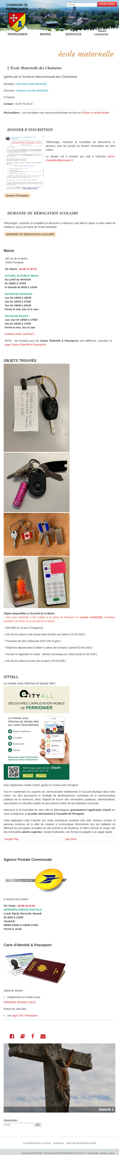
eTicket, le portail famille (95, 112)
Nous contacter (101, 32)
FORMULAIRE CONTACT (19, 334)
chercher (107, 4)
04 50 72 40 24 (27, 269)
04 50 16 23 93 (26, 905)
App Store (71, 839)
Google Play (11, 839)
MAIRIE (45, 32)
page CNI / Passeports (25, 1015)
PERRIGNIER (17, 32)
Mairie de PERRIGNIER (34, 1153)
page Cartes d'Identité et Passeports (25, 344)
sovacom (111, 1153)
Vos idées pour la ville (37, 1143)
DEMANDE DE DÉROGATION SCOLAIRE (30, 234)
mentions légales (93, 1153)
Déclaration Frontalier (81, 1143)
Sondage (58, 1143)
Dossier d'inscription (17, 195)
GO (38, 1124)
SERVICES (73, 32)
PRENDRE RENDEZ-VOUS (20, 1002)
